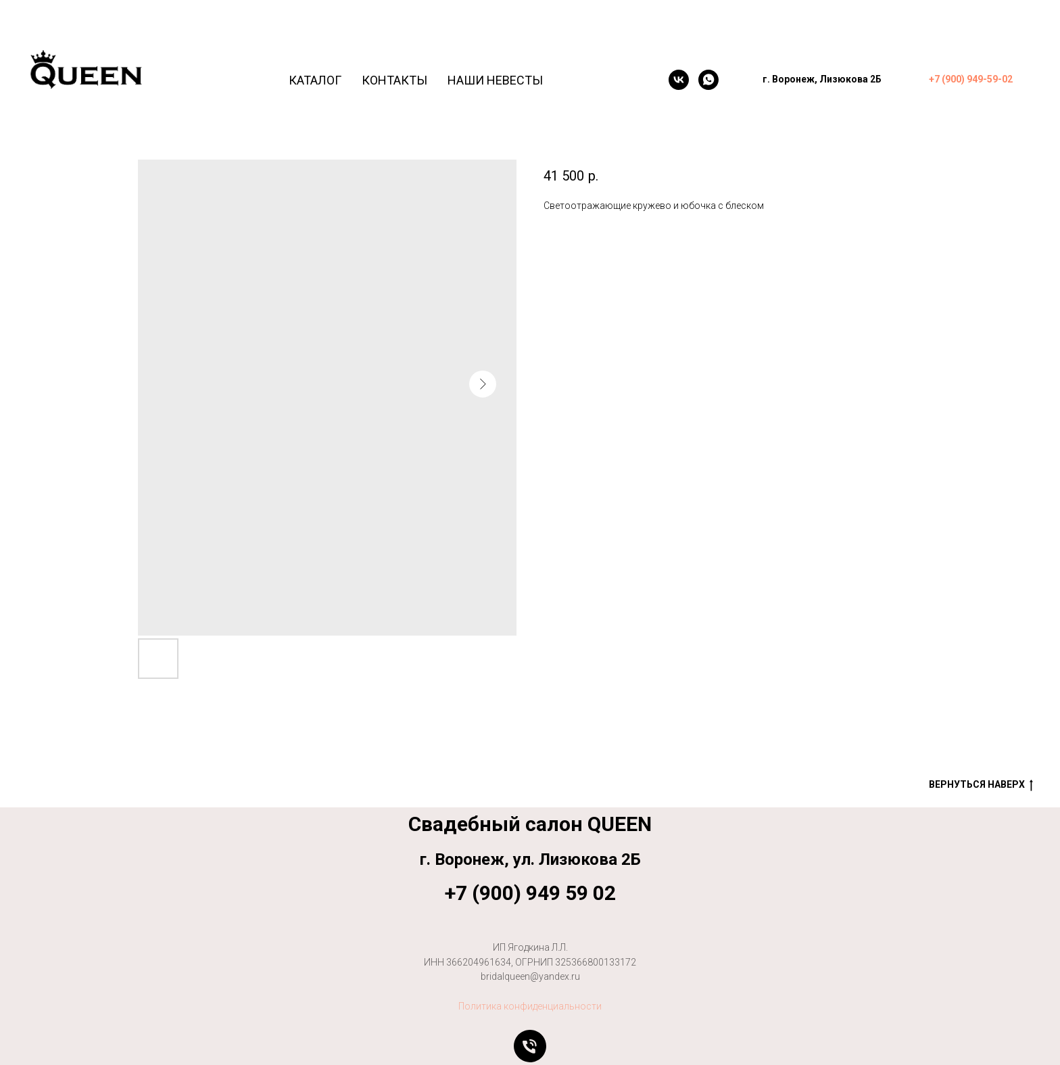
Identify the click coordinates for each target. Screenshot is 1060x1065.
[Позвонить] (530, 1046)
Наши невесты (495, 80)
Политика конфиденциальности (530, 1006)
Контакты (394, 80)
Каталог (315, 80)
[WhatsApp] (708, 80)
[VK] (679, 80)
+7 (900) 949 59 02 (530, 893)
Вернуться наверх (981, 785)
